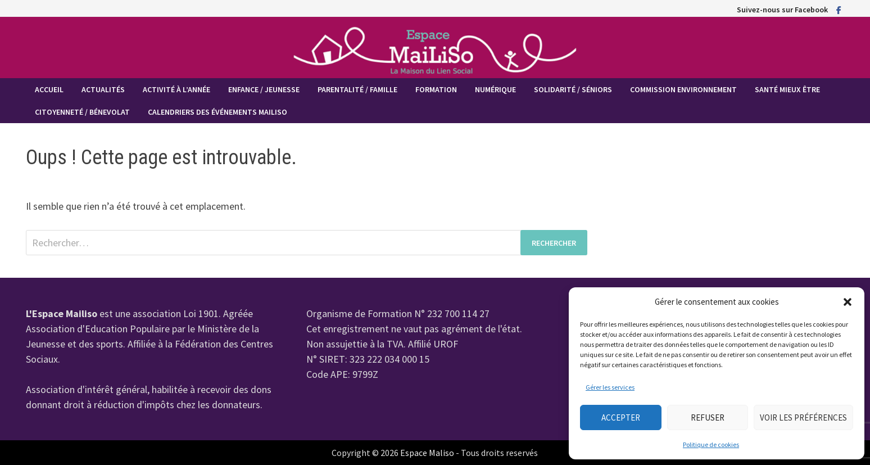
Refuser (707, 417)
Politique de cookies (711, 444)
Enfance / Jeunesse (264, 89)
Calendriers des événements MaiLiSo (217, 112)
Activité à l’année (176, 89)
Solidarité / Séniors (573, 89)
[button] (847, 302)
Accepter (620, 417)
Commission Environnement (683, 89)
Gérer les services (610, 387)
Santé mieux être (787, 89)
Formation (436, 89)
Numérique (495, 89)
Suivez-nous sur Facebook (782, 9)
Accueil (49, 89)
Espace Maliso (427, 452)
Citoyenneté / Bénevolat (82, 112)
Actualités (103, 89)
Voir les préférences (803, 417)
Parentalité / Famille (357, 89)
